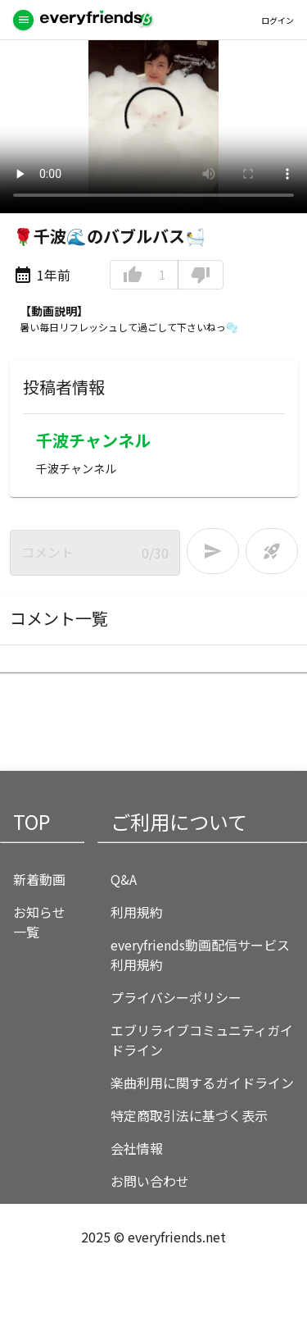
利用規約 (137, 912)
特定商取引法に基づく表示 (189, 1115)
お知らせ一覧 (39, 921)
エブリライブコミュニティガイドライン (202, 1040)
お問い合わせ (150, 1181)
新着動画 (39, 879)
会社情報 (137, 1148)
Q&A (124, 879)
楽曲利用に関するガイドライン (202, 1082)
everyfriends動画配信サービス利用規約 (200, 954)
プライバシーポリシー (176, 997)
